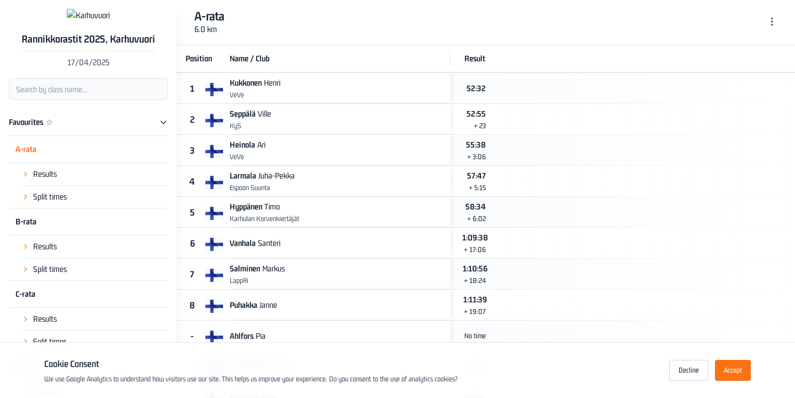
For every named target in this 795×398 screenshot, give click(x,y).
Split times (50, 214)
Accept (733, 370)
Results (45, 191)
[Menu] (772, 23)
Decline (689, 370)
